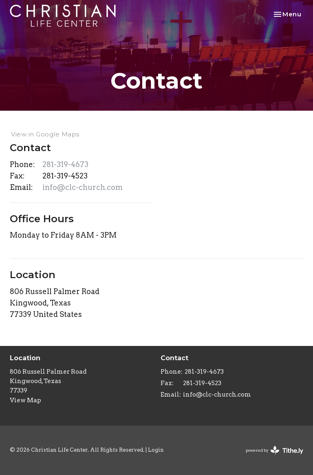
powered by (274, 450)
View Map (25, 400)
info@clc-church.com (82, 187)
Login (156, 450)
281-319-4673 (65, 164)
